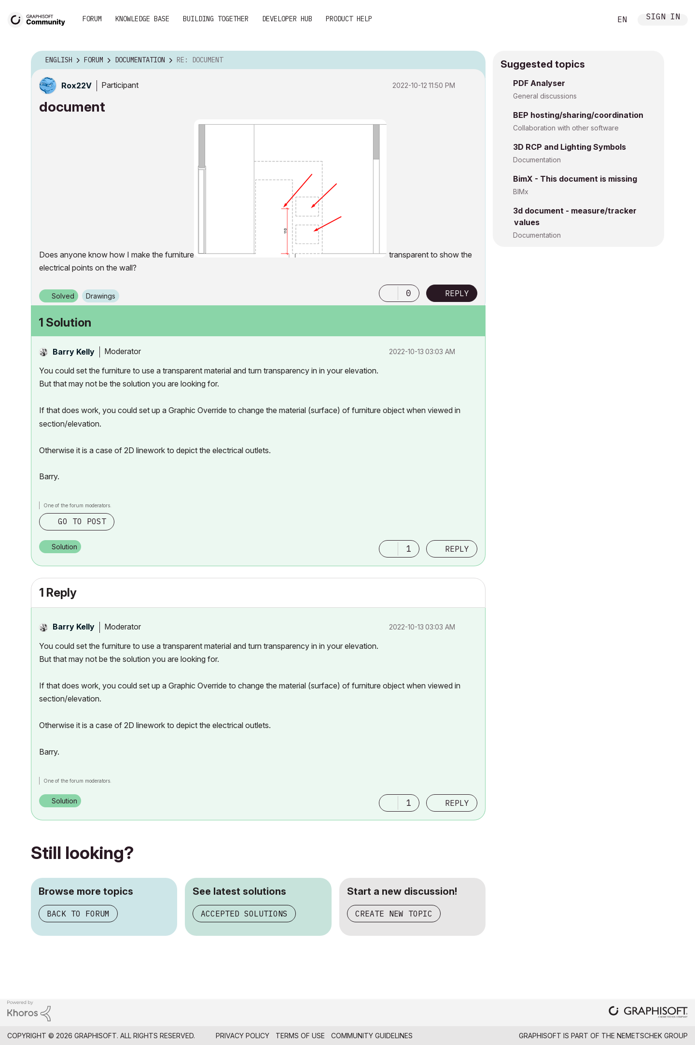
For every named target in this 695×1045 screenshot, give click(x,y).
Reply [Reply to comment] (457, 549)
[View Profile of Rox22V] (76, 85)
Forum (92, 18)
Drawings (100, 296)
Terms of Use (300, 1035)
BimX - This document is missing (575, 179)
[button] (290, 188)
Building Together (216, 18)
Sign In (663, 17)
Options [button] (472, 60)
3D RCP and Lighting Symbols (569, 147)
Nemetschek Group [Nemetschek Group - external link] (652, 1035)
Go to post (82, 521)
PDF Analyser (539, 83)
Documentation (537, 160)
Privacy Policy (242, 1035)
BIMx (520, 191)
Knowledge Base (142, 18)
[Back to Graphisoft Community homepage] (39, 18)
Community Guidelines (372, 1035)
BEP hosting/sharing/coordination (578, 115)
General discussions (545, 96)
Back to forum (78, 913)
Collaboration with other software (566, 128)
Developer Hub (287, 18)
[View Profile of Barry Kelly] (74, 352)
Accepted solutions (244, 913)
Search (593, 19)
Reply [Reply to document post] (457, 293)
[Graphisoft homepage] (648, 1013)
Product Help (349, 18)
